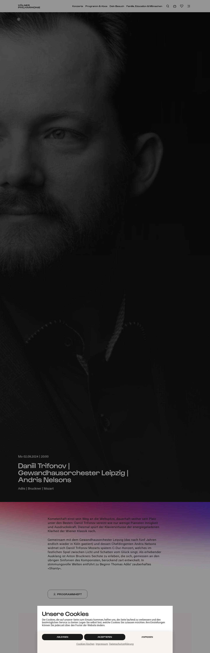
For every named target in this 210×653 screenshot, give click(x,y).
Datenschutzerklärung (121, 644)
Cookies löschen (85, 644)
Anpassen (147, 637)
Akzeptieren (105, 637)
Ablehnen (62, 637)
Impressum (102, 644)
